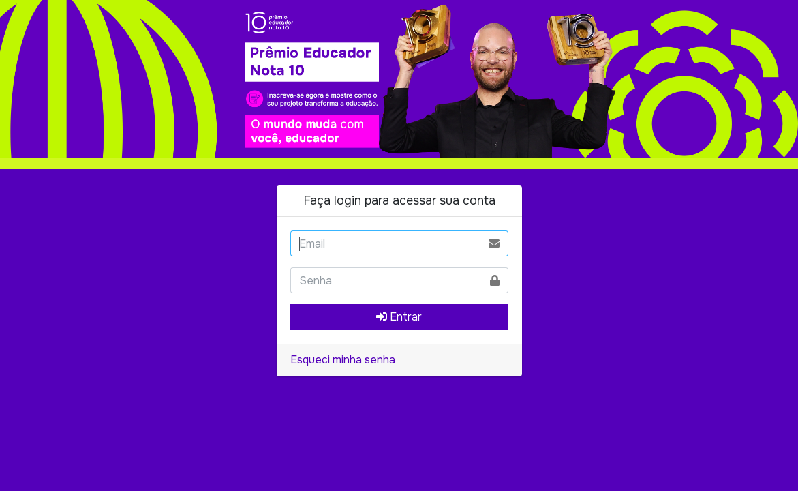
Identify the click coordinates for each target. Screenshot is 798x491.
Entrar (399, 317)
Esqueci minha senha (342, 360)
